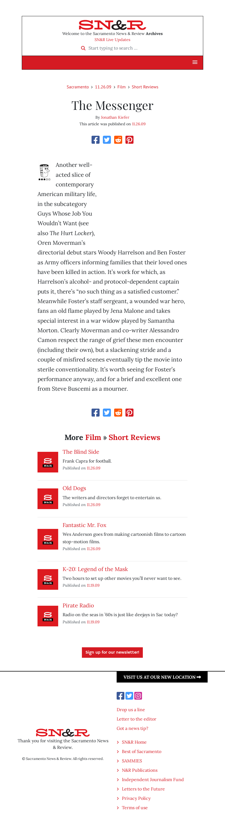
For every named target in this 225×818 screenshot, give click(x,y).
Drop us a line (131, 709)
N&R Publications (139, 770)
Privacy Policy (136, 798)
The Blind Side (81, 451)
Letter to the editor (136, 719)
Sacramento (78, 86)
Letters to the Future (143, 789)
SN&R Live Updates (112, 39)
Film (121, 86)
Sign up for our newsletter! (112, 652)
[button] (195, 62)
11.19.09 (93, 585)
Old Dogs (74, 488)
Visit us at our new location (162, 677)
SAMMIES (132, 760)
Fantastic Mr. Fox (84, 524)
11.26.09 (103, 86)
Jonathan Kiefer (115, 117)
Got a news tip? (132, 728)
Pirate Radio (78, 605)
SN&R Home (134, 742)
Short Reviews (145, 86)
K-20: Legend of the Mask (95, 569)
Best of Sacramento (141, 751)
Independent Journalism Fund (153, 779)
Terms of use (135, 807)
